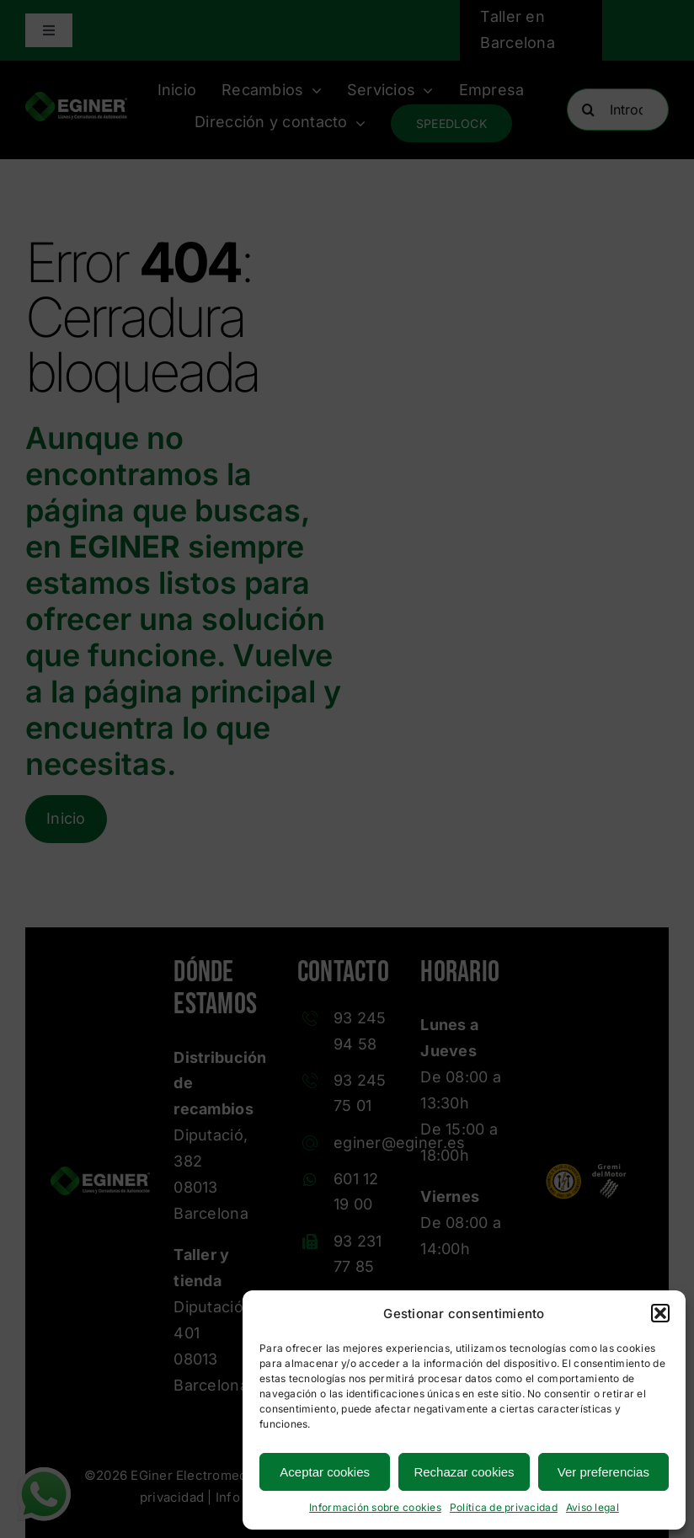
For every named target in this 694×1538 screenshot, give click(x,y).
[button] (660, 1313)
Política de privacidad (504, 1507)
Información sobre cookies (375, 1507)
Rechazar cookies (464, 1472)
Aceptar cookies (325, 1472)
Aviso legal (592, 1507)
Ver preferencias (603, 1472)
